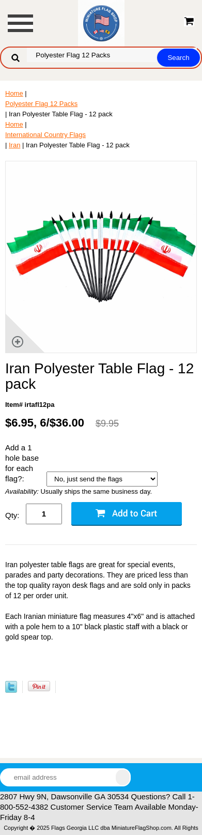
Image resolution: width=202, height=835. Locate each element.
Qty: (12, 515)
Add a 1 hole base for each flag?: (22, 463)
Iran (14, 145)
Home (14, 93)
